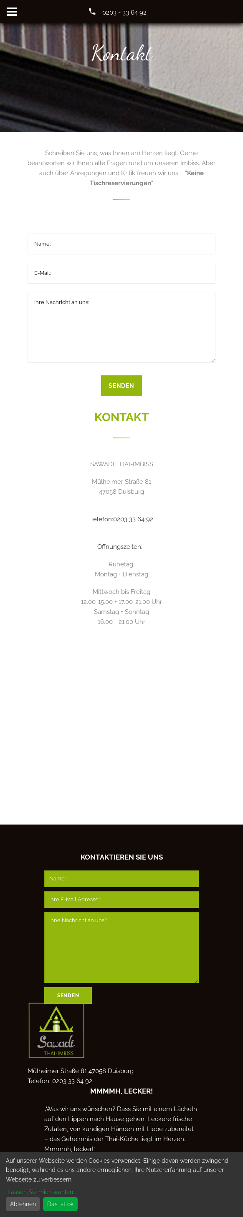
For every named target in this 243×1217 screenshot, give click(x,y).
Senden (121, 385)
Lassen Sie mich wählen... (42, 1192)
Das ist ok (60, 1204)
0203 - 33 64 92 (124, 12)
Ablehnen (23, 1204)
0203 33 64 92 (133, 519)
